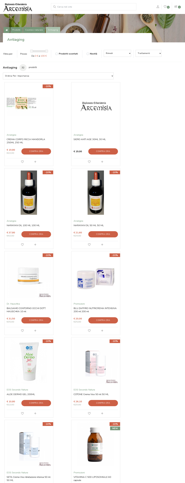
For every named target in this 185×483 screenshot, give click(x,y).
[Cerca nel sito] (96, 6)
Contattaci (169, 17)
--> (124, 69)
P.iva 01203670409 (89, 441)
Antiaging (55, 41)
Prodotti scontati (72, 70)
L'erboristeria (50, 16)
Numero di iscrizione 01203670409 (151, 441)
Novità (99, 70)
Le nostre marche (86, 16)
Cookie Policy (106, 466)
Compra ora (32, 159)
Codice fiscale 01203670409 (67, 441)
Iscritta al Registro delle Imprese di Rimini (117, 441)
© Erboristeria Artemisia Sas (74, 466)
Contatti (14, 405)
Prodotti (67, 16)
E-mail (13, 410)
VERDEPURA (143, 16)
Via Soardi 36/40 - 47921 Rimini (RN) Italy (36, 441)
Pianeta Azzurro (109, 16)
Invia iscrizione (92, 384)
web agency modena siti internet (92, 473)
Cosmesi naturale (36, 41)
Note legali (93, 466)
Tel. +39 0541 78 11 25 (21, 415)
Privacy (118, 466)
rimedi (127, 16)
